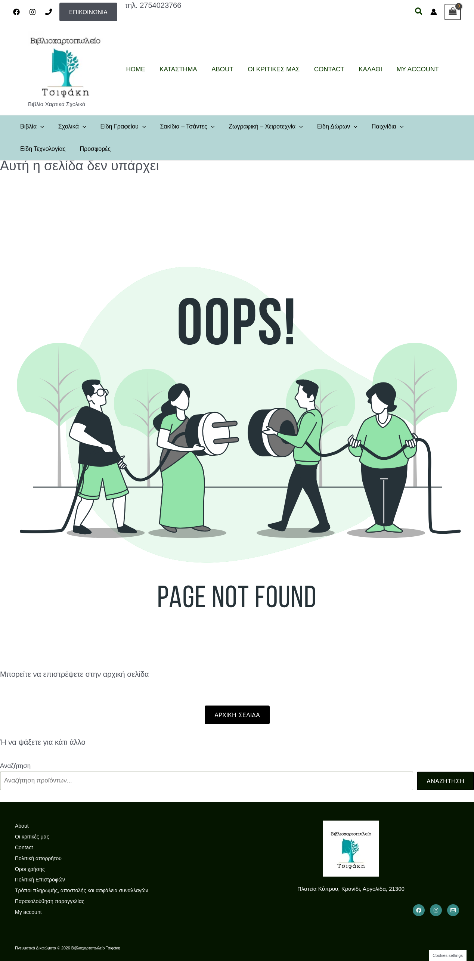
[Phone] (48, 12)
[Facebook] (16, 12)
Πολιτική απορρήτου (38, 858)
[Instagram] (32, 12)
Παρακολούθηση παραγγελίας (49, 901)
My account (28, 912)
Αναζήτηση (15, 765)
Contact (24, 847)
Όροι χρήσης (30, 869)
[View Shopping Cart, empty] (452, 12)
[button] (88, 12)
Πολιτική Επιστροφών (40, 880)
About (22, 826)
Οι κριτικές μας (32, 837)
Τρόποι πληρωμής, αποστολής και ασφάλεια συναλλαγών (81, 890)
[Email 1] (453, 910)
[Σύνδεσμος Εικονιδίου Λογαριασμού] (433, 12)
